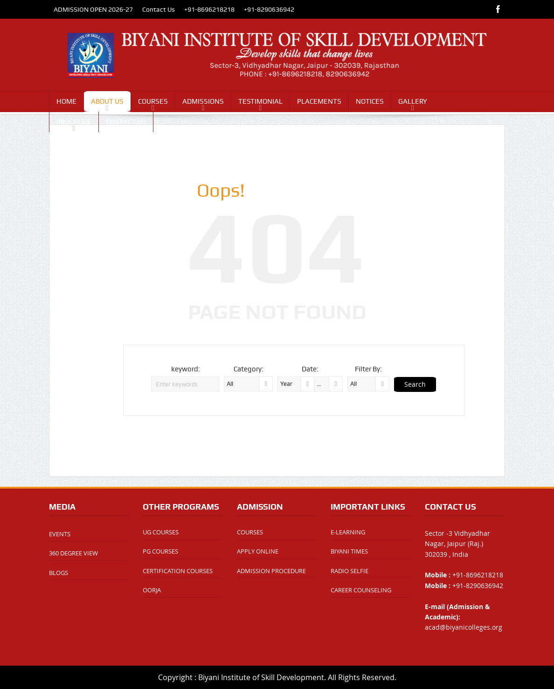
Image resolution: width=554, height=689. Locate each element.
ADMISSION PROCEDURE (271, 571)
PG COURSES (160, 551)
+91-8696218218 (209, 9)
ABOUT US (107, 101)
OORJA (152, 590)
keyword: (185, 369)
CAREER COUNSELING (361, 590)
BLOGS (58, 572)
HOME (66, 101)
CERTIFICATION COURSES (178, 571)
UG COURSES (161, 532)
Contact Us (158, 9)
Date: (310, 369)
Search (415, 384)
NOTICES (370, 101)
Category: (248, 369)
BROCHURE (73, 122)
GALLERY (412, 101)
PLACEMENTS (319, 101)
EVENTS (59, 534)
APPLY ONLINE (257, 551)
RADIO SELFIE (349, 571)
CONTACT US (126, 122)
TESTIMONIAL (260, 101)
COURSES (153, 101)
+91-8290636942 (269, 9)
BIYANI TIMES (349, 551)
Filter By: (368, 369)
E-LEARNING (348, 532)
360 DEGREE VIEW (73, 553)
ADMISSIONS (203, 101)
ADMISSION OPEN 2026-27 (93, 9)
